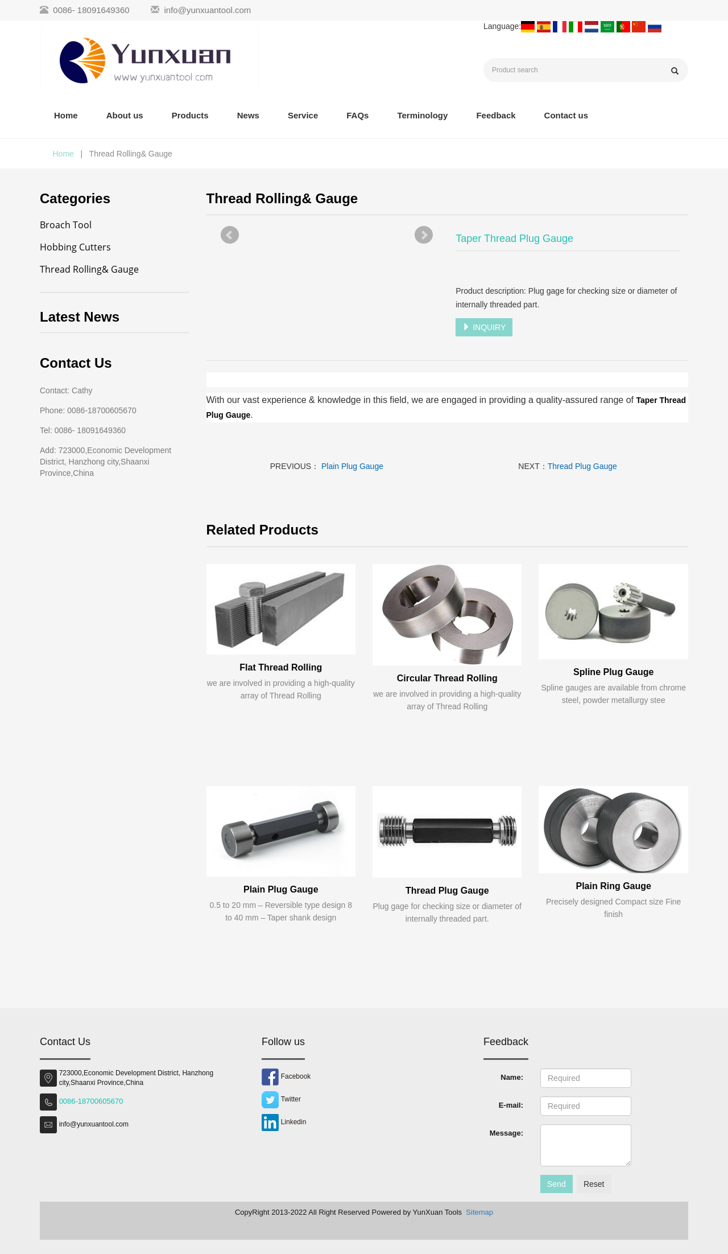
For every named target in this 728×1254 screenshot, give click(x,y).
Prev (230, 235)
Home (66, 115)
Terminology (422, 115)
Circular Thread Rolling (447, 678)
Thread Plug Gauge (582, 466)
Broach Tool (66, 225)
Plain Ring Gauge (613, 886)
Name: (511, 1077)
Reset (594, 1184)
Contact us (566, 115)
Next (424, 235)
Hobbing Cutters (75, 247)
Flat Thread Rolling (280, 667)
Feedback (495, 115)
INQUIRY (484, 327)
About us (124, 115)
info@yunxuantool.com (207, 10)
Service (303, 115)
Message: (506, 1133)
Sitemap (479, 1212)
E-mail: (511, 1105)
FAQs (357, 115)
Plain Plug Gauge (351, 466)
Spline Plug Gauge (613, 672)
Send (556, 1184)
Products (190, 115)
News (248, 115)
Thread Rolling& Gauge (89, 269)
